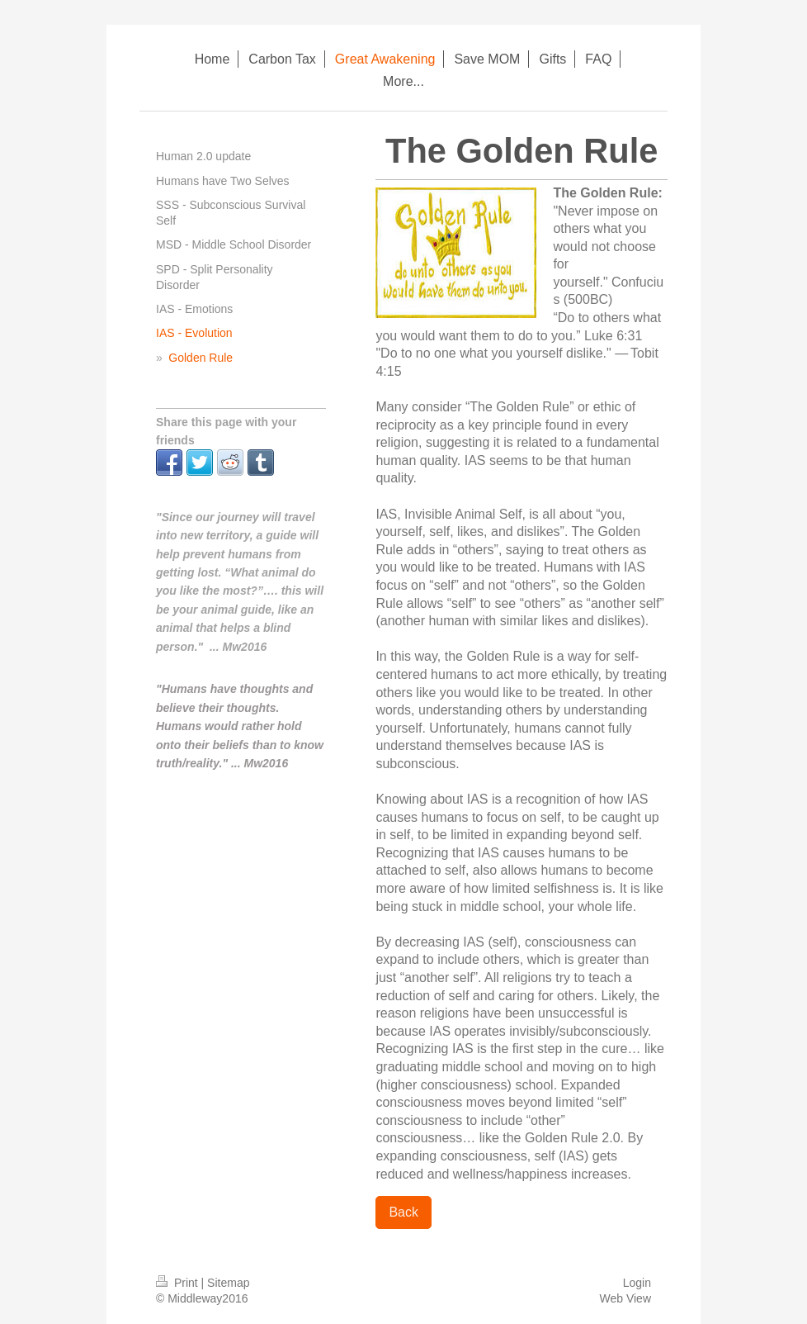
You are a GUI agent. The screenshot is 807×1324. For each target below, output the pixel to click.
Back (403, 1212)
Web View (625, 1298)
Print (178, 1282)
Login (637, 1282)
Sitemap (228, 1282)
